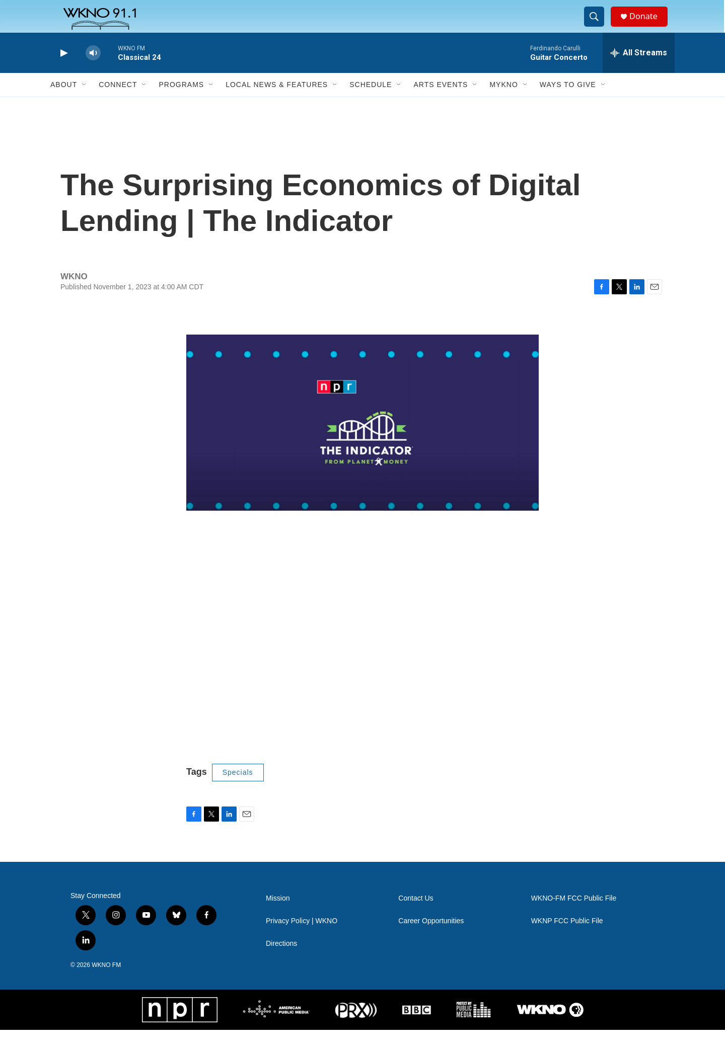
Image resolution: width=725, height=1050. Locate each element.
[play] (63, 73)
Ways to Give (568, 105)
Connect (118, 105)
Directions (281, 963)
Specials (238, 792)
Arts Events (440, 105)
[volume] (93, 73)
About (63, 105)
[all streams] (639, 73)
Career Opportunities (431, 941)
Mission (277, 918)
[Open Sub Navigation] (85, 105)
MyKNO (503, 105)
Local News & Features (277, 105)
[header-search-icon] (598, 27)
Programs (181, 105)
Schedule (370, 105)
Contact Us (415, 918)
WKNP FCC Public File (567, 941)
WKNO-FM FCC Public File (574, 918)
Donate (649, 26)
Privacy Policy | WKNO (301, 941)
